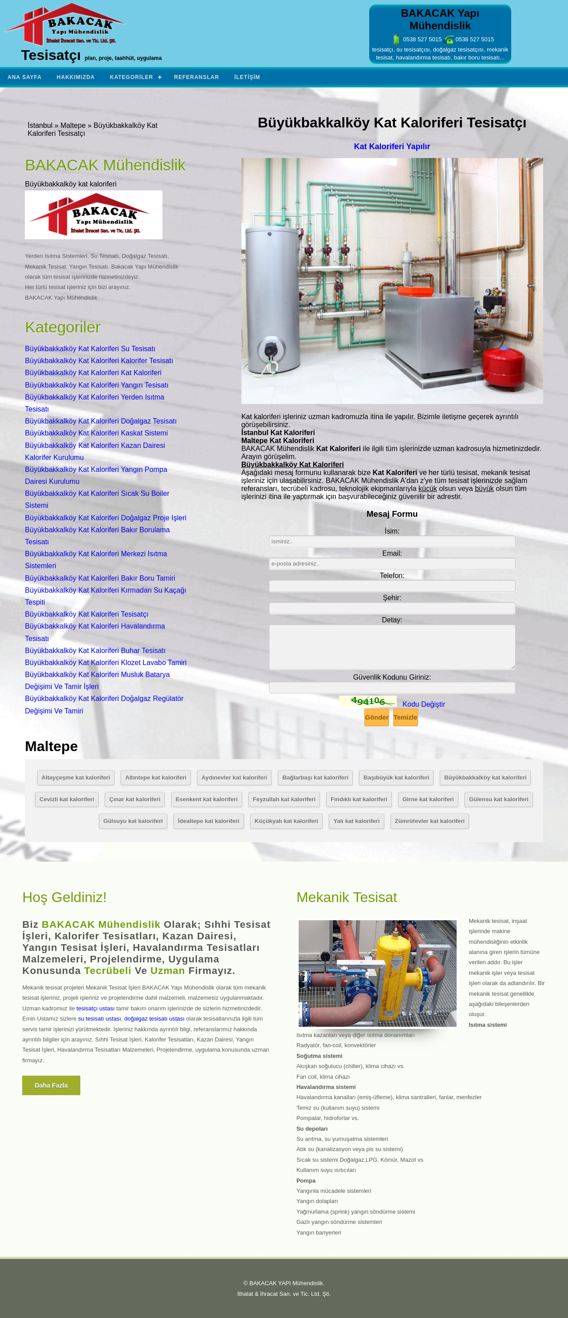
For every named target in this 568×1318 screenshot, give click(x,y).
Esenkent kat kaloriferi (207, 799)
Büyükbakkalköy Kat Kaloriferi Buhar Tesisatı (95, 650)
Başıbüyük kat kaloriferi (396, 777)
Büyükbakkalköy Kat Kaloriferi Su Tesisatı (90, 348)
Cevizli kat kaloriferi (66, 799)
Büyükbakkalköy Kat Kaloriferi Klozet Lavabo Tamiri (105, 662)
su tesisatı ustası (99, 1018)
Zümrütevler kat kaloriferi (430, 821)
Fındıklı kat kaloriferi (359, 799)
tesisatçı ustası (95, 1008)
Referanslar (196, 77)
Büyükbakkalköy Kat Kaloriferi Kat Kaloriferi (93, 372)
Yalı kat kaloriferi (356, 821)
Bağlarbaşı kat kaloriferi (315, 777)
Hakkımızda (76, 77)
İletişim (247, 77)
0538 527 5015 (416, 39)
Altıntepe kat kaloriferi (155, 777)
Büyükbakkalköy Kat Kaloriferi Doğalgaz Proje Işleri (105, 518)
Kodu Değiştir (423, 704)
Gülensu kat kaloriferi (499, 799)
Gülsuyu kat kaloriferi (133, 821)
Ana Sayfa (25, 77)
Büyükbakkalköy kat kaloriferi (485, 777)
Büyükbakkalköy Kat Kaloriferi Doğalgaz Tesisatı (101, 421)
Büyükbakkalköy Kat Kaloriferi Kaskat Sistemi (96, 433)
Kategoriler (131, 77)
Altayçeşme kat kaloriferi (76, 777)
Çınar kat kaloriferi (134, 799)
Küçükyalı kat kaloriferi (287, 821)
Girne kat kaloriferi (428, 799)
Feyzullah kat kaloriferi (284, 799)
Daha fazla (51, 1085)
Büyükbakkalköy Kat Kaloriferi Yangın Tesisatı (97, 385)
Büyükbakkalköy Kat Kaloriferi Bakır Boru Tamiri (100, 578)
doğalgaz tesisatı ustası (154, 1018)
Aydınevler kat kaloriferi (234, 777)
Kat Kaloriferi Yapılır (392, 146)
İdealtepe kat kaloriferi (208, 821)
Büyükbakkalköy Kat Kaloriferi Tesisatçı (86, 614)
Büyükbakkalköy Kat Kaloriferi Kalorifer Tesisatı (99, 360)
